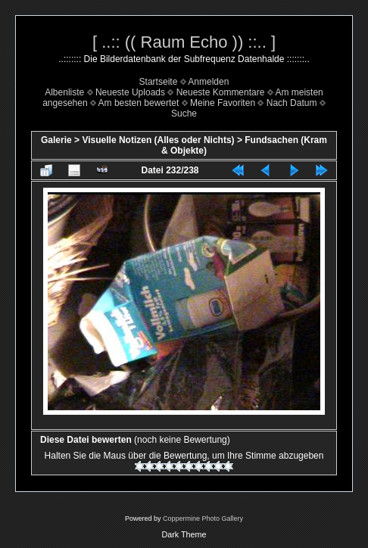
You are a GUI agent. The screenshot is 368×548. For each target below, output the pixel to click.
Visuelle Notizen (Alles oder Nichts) (158, 140)
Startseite (158, 81)
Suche (184, 113)
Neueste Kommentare (220, 92)
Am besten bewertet (138, 103)
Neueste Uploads (130, 92)
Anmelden (208, 81)
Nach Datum (292, 103)
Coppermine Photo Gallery (203, 518)
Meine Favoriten (222, 103)
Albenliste (64, 92)
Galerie (56, 140)
